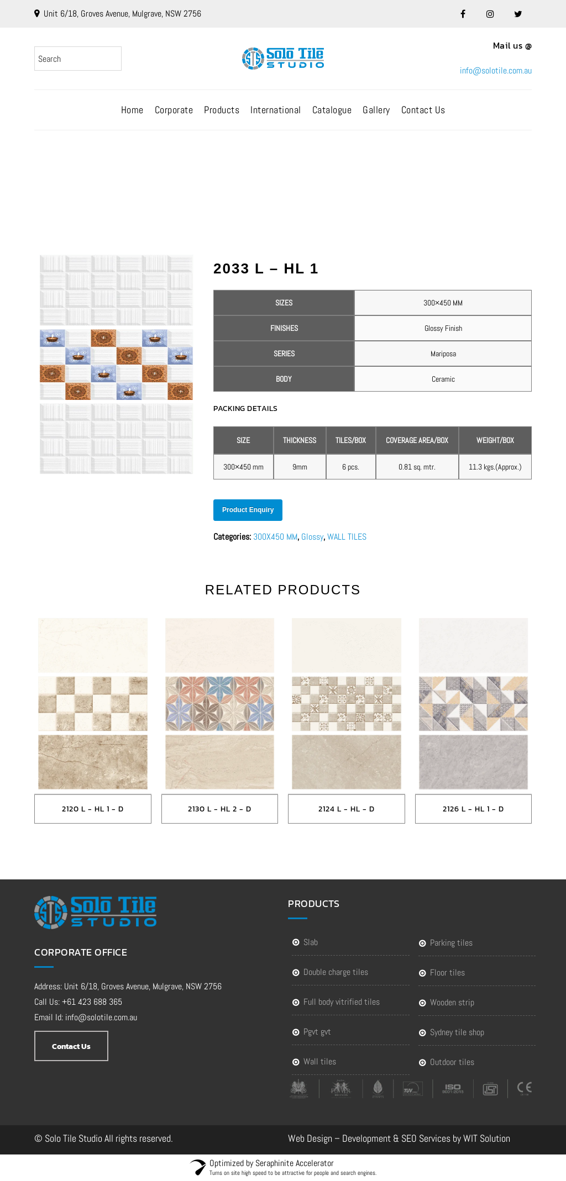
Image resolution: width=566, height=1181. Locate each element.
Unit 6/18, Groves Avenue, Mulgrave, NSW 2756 (122, 13)
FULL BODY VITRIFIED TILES (341, 1002)
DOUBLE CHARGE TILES (335, 972)
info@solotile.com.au (496, 70)
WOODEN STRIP (452, 1002)
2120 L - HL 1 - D (93, 809)
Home (132, 109)
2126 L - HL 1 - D (473, 809)
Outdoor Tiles (452, 1062)
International (275, 109)
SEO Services (425, 1138)
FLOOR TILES (447, 972)
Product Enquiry (248, 510)
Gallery (376, 109)
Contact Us (423, 109)
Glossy (312, 536)
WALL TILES (346, 536)
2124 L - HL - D (346, 809)
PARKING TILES (451, 942)
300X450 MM (275, 536)
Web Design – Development (339, 1138)
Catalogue (332, 109)
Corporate (174, 109)
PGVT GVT (317, 1031)
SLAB (310, 942)
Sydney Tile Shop (457, 1032)
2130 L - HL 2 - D (219, 809)
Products (221, 109)
